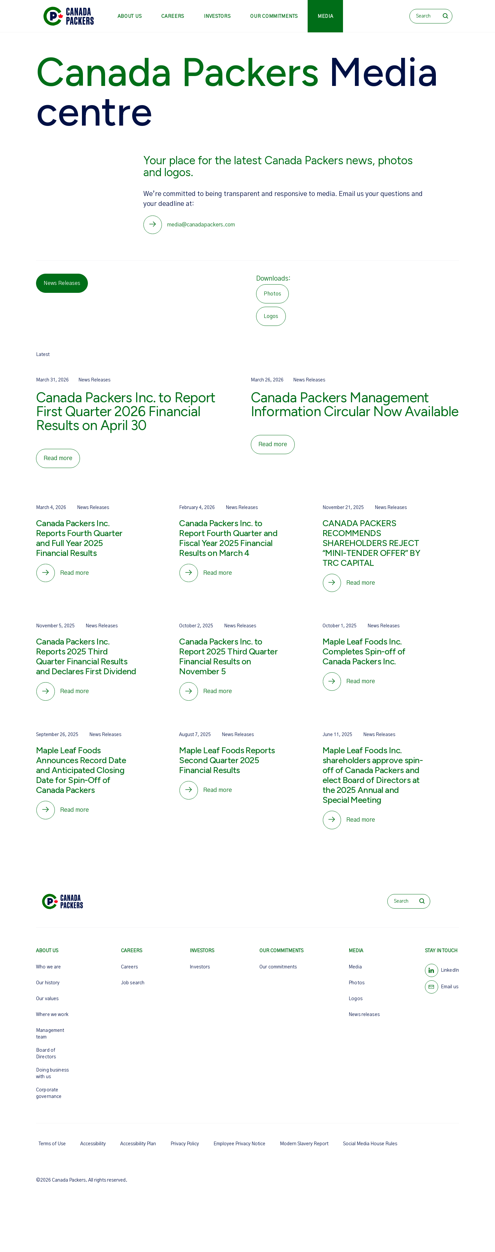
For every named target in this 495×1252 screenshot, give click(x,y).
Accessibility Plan (138, 1150)
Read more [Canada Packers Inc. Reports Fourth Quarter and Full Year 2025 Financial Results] (75, 575)
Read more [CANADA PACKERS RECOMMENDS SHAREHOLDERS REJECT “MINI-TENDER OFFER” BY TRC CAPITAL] (362, 585)
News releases (364, 1020)
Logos (355, 1004)
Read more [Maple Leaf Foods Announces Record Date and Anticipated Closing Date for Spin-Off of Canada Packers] (75, 815)
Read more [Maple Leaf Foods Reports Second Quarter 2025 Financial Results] (219, 795)
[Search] (430, 16)
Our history (48, 989)
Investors (217, 16)
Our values (47, 1004)
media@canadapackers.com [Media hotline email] (202, 225)
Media (325, 16)
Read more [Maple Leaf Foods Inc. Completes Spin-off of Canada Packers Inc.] (362, 685)
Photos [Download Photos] (272, 295)
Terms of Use (52, 1150)
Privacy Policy (185, 1150)
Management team (50, 1039)
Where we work (52, 1020)
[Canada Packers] (68, 16)
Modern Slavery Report (304, 1150)
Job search (132, 989)
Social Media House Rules (370, 1150)
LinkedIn (450, 976)
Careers (172, 16)
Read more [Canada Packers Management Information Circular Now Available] (272, 446)
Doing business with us (52, 1079)
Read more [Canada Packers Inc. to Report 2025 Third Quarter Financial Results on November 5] (219, 695)
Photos (356, 989)
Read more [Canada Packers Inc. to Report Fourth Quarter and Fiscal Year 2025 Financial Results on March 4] (219, 575)
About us (130, 16)
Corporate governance (48, 1099)
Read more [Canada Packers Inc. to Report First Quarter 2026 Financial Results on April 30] (58, 460)
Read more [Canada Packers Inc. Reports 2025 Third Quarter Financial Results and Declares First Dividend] (75, 695)
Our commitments (274, 16)
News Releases (62, 284)
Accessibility (93, 1150)
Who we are (48, 973)
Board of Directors (46, 1059)
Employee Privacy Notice (239, 1150)
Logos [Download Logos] (271, 317)
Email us (449, 993)
